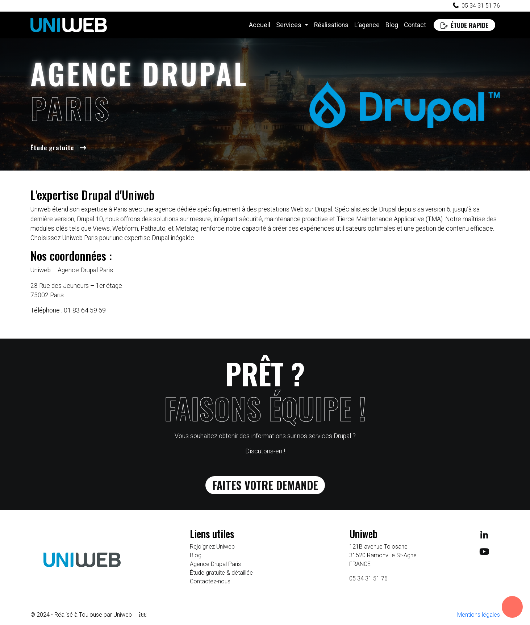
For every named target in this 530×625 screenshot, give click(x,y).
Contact (415, 25)
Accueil (259, 25)
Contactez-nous (210, 585)
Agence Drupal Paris (215, 568)
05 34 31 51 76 (481, 5)
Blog (391, 25)
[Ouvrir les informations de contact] (512, 607)
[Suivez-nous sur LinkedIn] (484, 540)
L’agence (367, 25)
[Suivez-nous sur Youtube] (484, 556)
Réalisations (331, 25)
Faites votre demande (265, 488)
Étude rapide (464, 25)
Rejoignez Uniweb (212, 551)
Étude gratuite (52, 147)
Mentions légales (478, 619)
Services (289, 25)
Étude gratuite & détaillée (221, 577)
